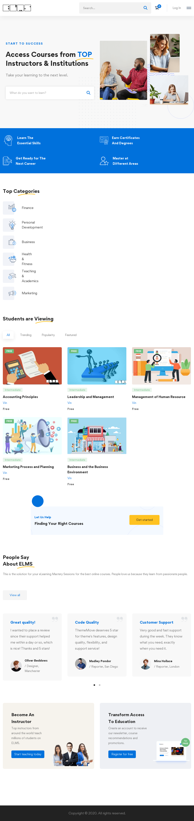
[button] (144, 473)
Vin (5, 356)
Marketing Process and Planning (28, 420)
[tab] (8, 288)
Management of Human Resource (158, 350)
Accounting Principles (20, 350)
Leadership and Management (90, 350)
